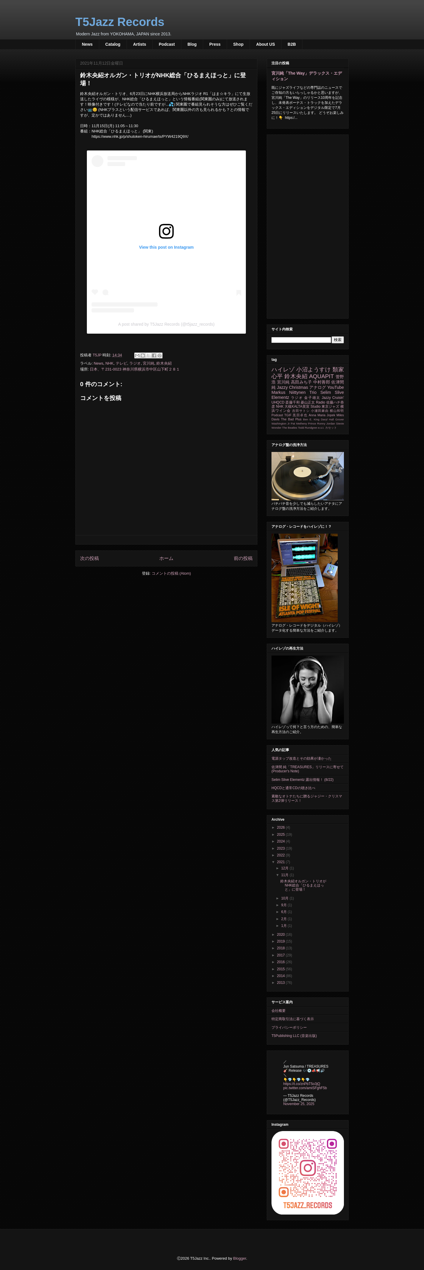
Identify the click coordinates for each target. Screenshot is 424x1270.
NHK (109, 363)
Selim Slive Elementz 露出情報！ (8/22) (302, 780)
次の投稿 (89, 558)
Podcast (167, 44)
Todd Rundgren (307, 427)
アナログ (317, 387)
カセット (331, 427)
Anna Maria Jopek (322, 415)
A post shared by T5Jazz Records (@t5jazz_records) (166, 324)
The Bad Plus (291, 419)
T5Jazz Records (119, 21)
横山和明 (337, 410)
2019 (281, 941)
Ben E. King (311, 419)
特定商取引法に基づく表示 (292, 1019)
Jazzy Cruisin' (333, 398)
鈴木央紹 (164, 363)
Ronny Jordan (326, 423)
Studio (316, 406)
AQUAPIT (321, 376)
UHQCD (277, 402)
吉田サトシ (301, 410)
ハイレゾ (282, 369)
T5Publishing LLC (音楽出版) (294, 1036)
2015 (281, 969)
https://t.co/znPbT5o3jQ (301, 1084)
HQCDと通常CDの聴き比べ (293, 788)
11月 (285, 875)
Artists (139, 44)
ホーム (166, 558)
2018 (281, 948)
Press (215, 44)
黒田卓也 (300, 415)
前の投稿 (243, 558)
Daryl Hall (327, 419)
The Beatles (289, 427)
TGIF (288, 415)
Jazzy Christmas (292, 387)
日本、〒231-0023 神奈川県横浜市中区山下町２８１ (135, 369)
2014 (281, 976)
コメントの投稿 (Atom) (171, 573)
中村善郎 (321, 382)
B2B (292, 44)
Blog (192, 44)
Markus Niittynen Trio (294, 392)
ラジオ (135, 363)
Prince (312, 423)
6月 (284, 912)
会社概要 (278, 1011)
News (87, 44)
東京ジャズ (330, 406)
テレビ (121, 363)
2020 (281, 935)
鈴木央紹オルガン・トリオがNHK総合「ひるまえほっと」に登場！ (303, 885)
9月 (284, 905)
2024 (281, 841)
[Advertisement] (307, 225)
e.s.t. (321, 427)
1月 (284, 926)
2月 (284, 919)
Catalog (112, 44)
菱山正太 (308, 402)
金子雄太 (312, 398)
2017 (281, 955)
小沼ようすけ (313, 369)
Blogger (239, 1258)
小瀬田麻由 (320, 410)
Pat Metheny (299, 423)
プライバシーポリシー (289, 1027)
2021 (281, 862)
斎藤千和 (292, 402)
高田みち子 (301, 382)
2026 (281, 827)
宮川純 (148, 363)
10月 (285, 898)
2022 (281, 855)
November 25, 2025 (298, 1104)
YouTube (335, 387)
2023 (281, 848)
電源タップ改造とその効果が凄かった (301, 758)
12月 (285, 868)
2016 (281, 962)
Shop (238, 44)
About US (265, 44)
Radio (320, 402)
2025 (281, 835)
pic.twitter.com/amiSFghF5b (305, 1088)
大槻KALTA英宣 (296, 406)
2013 (281, 983)
